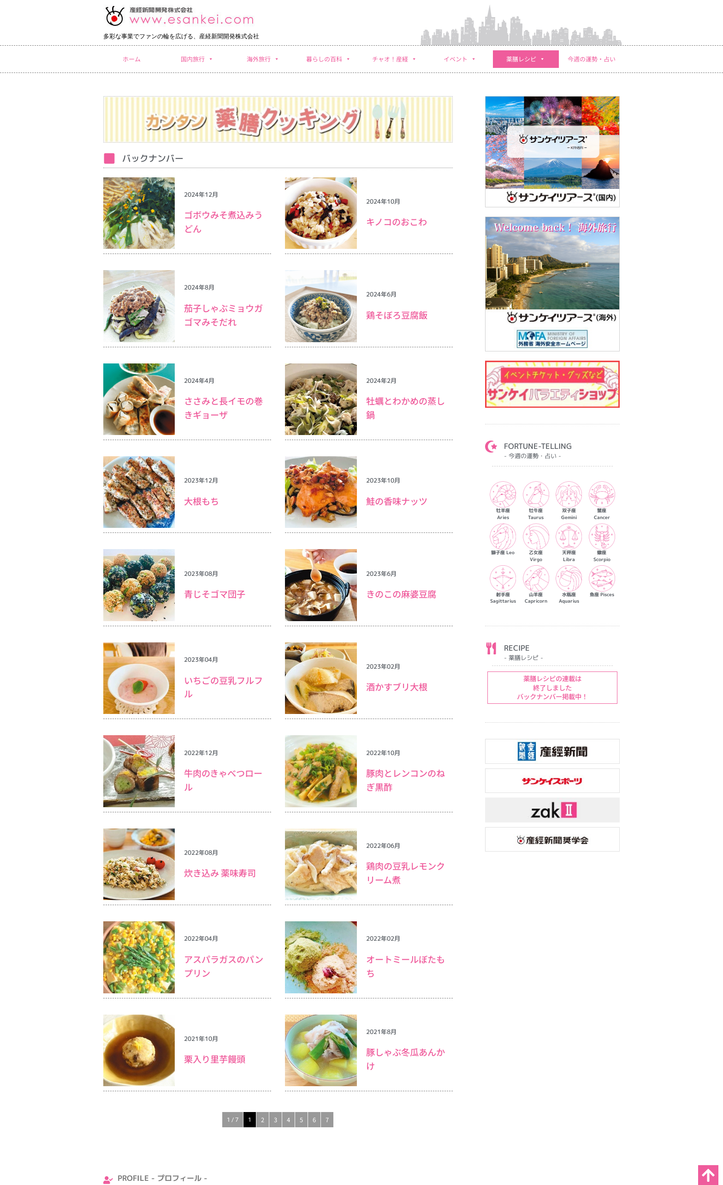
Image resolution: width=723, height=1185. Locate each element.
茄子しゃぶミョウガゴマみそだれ (223, 315)
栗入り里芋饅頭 (214, 1058)
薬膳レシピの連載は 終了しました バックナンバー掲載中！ (552, 687)
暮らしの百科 (328, 59)
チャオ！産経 (394, 59)
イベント (460, 59)
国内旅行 (197, 59)
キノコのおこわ (396, 221)
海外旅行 (263, 59)
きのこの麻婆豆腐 (401, 593)
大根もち (201, 501)
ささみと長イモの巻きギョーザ (223, 407)
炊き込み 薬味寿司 (220, 872)
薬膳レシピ (525, 59)
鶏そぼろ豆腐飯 (396, 314)
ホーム (132, 58)
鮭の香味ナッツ (396, 501)
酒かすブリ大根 (396, 686)
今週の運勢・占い (592, 58)
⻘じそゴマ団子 (219, 593)
